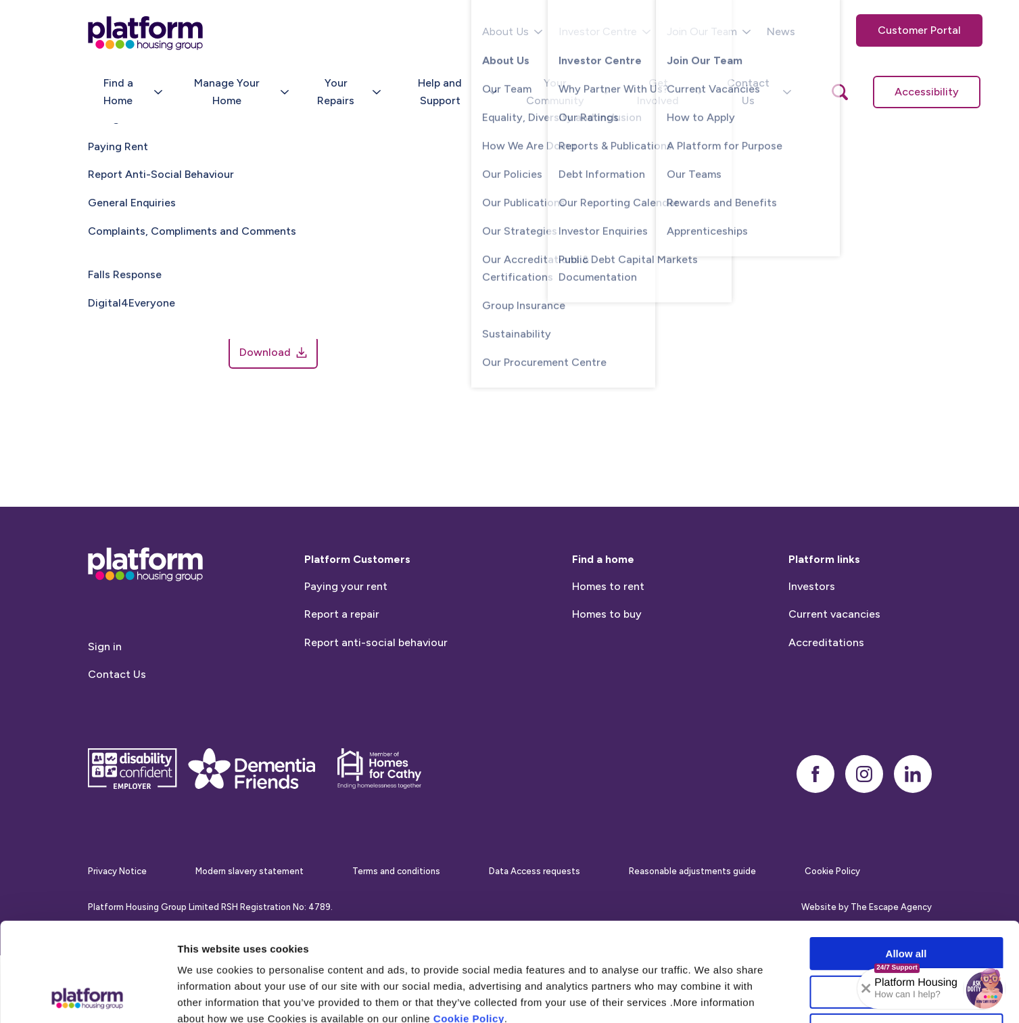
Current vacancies (834, 637)
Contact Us (117, 697)
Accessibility (927, 91)
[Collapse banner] (866, 988)
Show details (709, 996)
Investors (811, 609)
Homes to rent (608, 609)
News (781, 31)
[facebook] (815, 797)
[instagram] (864, 797)
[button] (984, 988)
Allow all (906, 861)
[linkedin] (913, 797)
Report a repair (341, 637)
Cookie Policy (468, 926)
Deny (906, 937)
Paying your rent (345, 609)
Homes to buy (607, 637)
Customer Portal (919, 30)
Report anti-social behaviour (376, 665)
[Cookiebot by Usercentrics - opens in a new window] (87, 996)
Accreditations (826, 665)
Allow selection (906, 899)
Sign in (105, 669)
